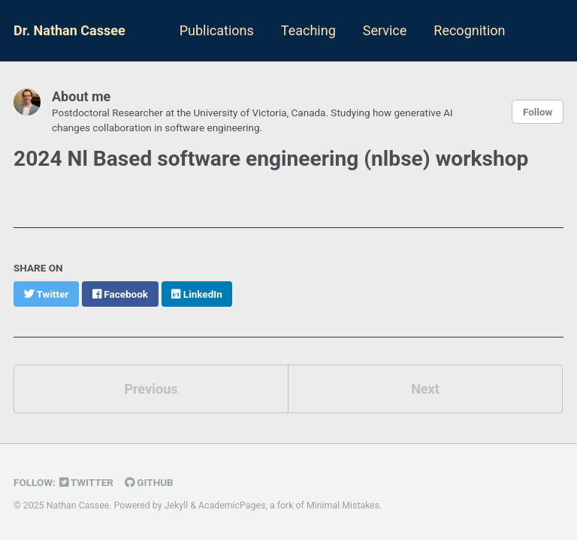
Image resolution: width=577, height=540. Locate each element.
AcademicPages (231, 505)
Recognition (469, 30)
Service (385, 30)
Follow (538, 112)
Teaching (308, 30)
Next (425, 389)
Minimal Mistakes (343, 505)
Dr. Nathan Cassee (69, 30)
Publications (217, 30)
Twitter (86, 482)
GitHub (149, 482)
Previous (151, 389)
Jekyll (177, 505)
